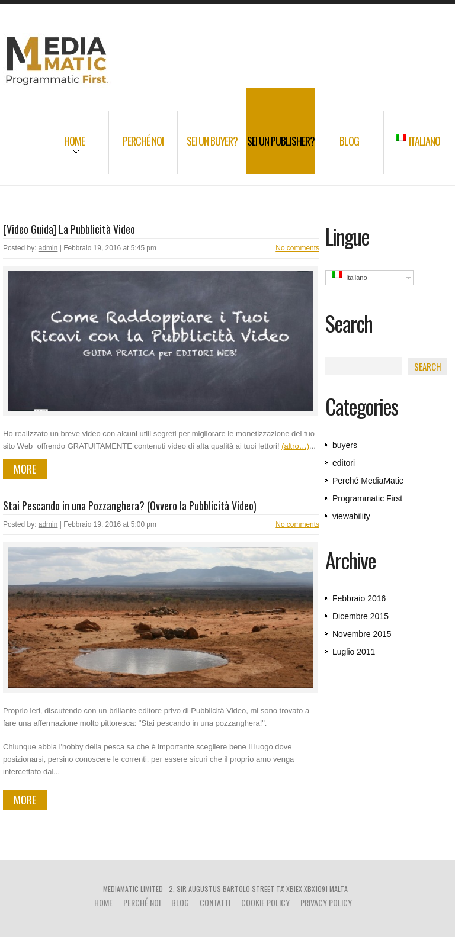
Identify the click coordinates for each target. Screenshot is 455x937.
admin (48, 248)
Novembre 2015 (362, 634)
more (25, 468)
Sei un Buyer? (212, 141)
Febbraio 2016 (359, 598)
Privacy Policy (326, 902)
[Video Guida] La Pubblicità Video (69, 229)
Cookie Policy (265, 902)
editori (343, 463)
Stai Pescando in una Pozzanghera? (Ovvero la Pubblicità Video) (130, 505)
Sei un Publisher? (281, 141)
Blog (349, 141)
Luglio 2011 (353, 651)
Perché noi (143, 141)
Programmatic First (367, 498)
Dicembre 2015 (360, 616)
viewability (351, 516)
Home (62, 149)
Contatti (215, 902)
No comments (297, 248)
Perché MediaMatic (367, 480)
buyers (344, 445)
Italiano (418, 141)
